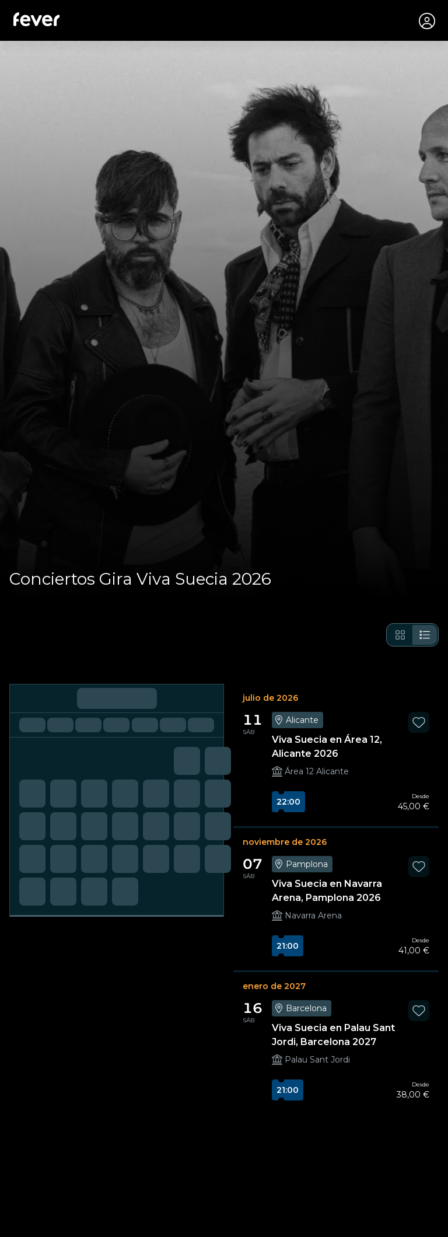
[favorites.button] (419, 723)
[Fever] (37, 20)
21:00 (287, 947)
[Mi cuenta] (426, 21)
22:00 (288, 803)
